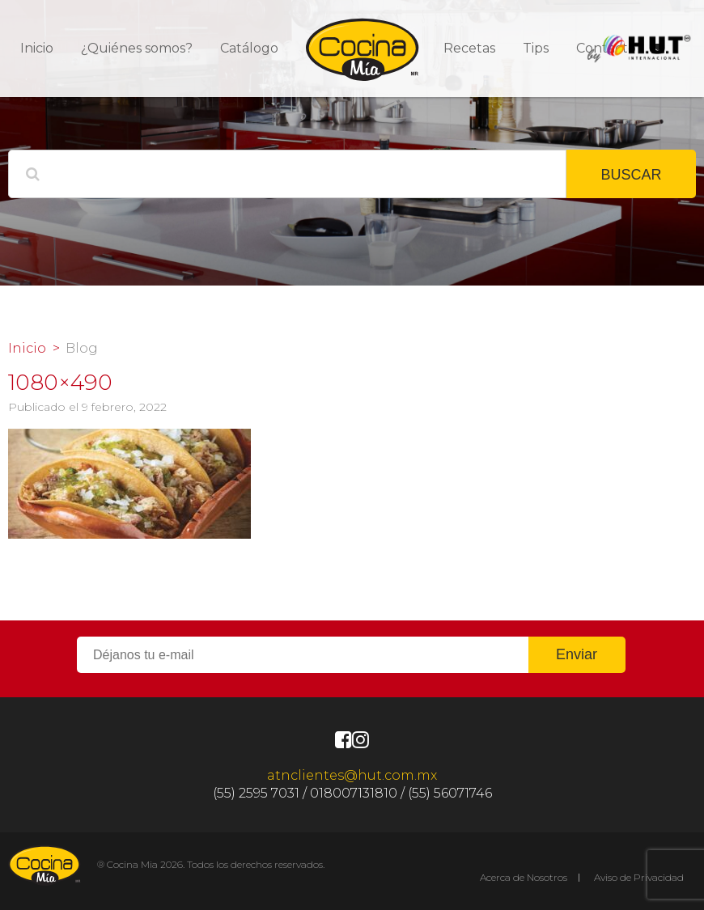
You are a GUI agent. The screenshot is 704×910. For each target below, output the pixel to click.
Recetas (469, 48)
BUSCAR (630, 175)
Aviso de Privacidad (639, 877)
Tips (536, 48)
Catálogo (249, 48)
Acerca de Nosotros (523, 877)
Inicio (36, 48)
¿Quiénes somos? (137, 48)
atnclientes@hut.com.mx (352, 775)
